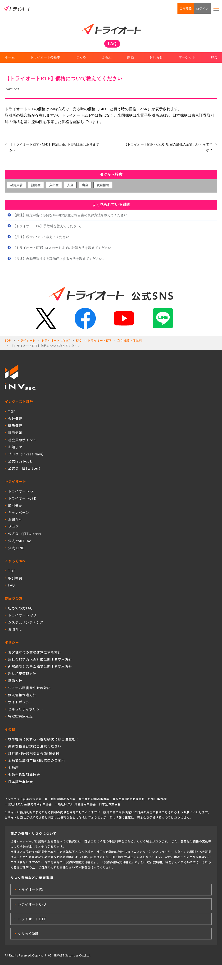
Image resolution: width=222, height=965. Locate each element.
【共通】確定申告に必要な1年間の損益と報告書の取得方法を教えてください (69, 215)
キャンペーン (18, 512)
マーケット (187, 57)
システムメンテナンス (26, 622)
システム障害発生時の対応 (29, 687)
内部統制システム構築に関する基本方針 (40, 666)
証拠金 (36, 185)
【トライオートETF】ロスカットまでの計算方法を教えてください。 (63, 248)
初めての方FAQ (20, 608)
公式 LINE (16, 548)
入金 (70, 185)
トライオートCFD (22, 498)
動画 (130, 57)
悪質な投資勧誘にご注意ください (34, 746)
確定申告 (16, 185)
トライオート (26, 340)
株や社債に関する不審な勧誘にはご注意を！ (43, 739)
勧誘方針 (15, 680)
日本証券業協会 (20, 781)
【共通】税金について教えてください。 (42, 237)
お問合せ (15, 629)
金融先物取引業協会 (24, 774)
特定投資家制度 (20, 716)
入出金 (54, 185)
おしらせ (156, 57)
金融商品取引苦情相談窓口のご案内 (36, 760)
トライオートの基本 (45, 57)
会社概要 (15, 418)
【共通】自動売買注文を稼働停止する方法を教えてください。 (59, 258)
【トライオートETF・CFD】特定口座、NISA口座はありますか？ (54, 147)
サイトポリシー (20, 702)
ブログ (13, 526)
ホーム (10, 57)
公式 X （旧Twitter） (25, 533)
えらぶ (107, 57)
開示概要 (15, 425)
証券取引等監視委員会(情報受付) (34, 753)
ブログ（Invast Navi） (27, 454)
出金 (85, 185)
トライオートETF (100, 340)
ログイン (202, 8)
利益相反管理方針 (22, 673)
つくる (81, 57)
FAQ (214, 57)
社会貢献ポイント (22, 439)
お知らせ (15, 447)
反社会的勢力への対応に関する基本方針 (40, 659)
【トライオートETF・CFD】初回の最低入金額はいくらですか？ (168, 147)
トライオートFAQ (22, 615)
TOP (8, 340)
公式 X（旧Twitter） (25, 468)
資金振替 (103, 185)
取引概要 (15, 505)
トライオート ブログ (55, 340)
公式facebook (20, 461)
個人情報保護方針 (22, 694)
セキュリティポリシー (25, 709)
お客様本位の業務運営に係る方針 (34, 652)
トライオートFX (21, 491)
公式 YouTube (19, 540)
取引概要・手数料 (130, 340)
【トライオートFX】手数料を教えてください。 (47, 226)
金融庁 (13, 767)
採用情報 (15, 432)
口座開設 (186, 8)
